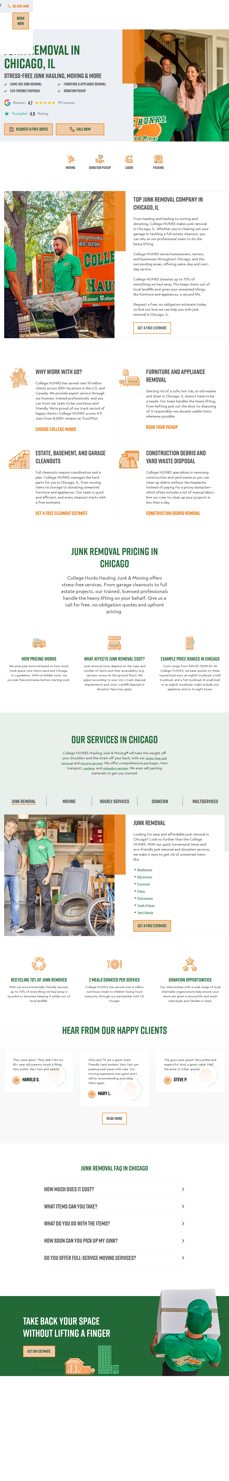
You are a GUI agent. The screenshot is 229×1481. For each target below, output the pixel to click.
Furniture (144, 883)
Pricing (150, 21)
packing (109, 768)
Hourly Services (128, 21)
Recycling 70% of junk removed (39, 979)
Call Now (80, 129)
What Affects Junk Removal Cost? (114, 658)
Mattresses (146, 898)
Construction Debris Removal (173, 513)
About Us (119, 6)
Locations (97, 6)
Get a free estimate (152, 328)
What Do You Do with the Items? (114, 1226)
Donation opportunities (190, 979)
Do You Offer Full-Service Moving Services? (114, 1263)
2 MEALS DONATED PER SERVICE (114, 979)
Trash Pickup (147, 905)
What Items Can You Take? (114, 1208)
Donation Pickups (99, 21)
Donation (160, 801)
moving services (108, 763)
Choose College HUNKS (56, 429)
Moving (52, 21)
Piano (141, 891)
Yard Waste (146, 912)
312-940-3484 (216, 6)
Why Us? (167, 21)
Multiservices (205, 801)
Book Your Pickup (162, 427)
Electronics (146, 876)
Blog (182, 21)
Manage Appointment (181, 6)
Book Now (212, 21)
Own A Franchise (146, 6)
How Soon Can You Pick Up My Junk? (114, 1244)
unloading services (138, 768)
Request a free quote (28, 129)
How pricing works (39, 658)
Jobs (39, 6)
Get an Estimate (39, 1357)
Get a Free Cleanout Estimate (61, 513)
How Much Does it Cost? (114, 1189)
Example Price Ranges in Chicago (190, 658)
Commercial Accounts (66, 6)
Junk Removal (72, 21)
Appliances (145, 869)
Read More (115, 1118)
